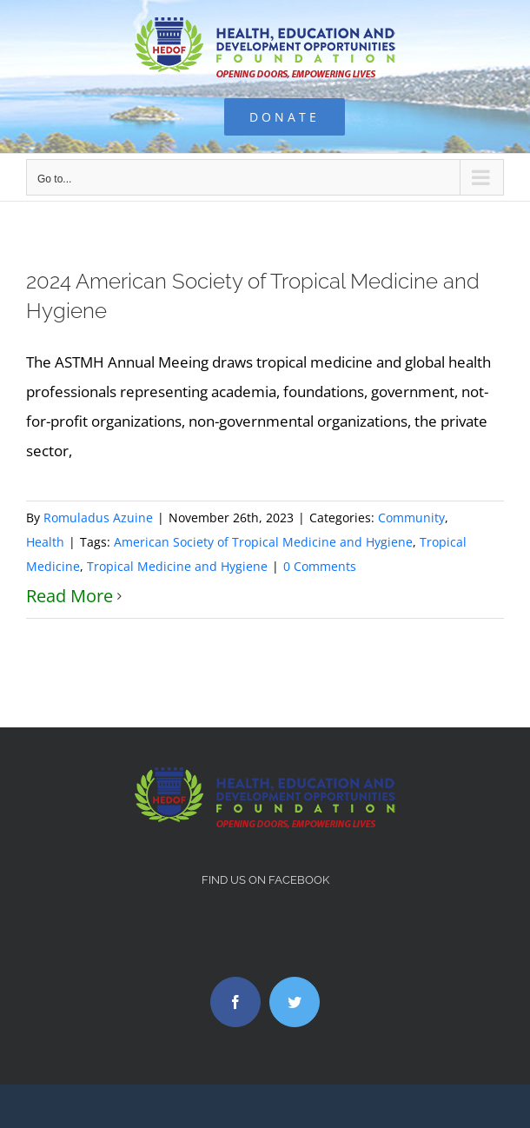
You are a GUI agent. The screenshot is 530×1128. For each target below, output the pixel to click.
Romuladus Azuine (98, 517)
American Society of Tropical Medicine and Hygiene (263, 542)
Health (45, 542)
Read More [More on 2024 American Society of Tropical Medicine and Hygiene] (69, 595)
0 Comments (319, 566)
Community (411, 517)
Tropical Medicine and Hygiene (177, 566)
